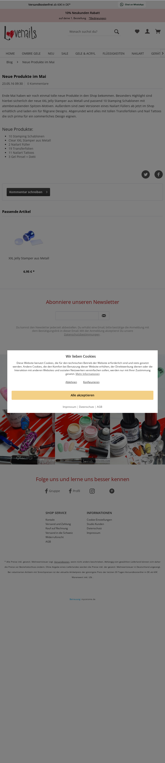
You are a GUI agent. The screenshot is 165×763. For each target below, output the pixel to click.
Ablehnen (71, 382)
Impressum (69, 407)
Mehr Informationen (88, 374)
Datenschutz (86, 407)
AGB (99, 407)
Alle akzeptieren (82, 395)
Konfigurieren (91, 382)
